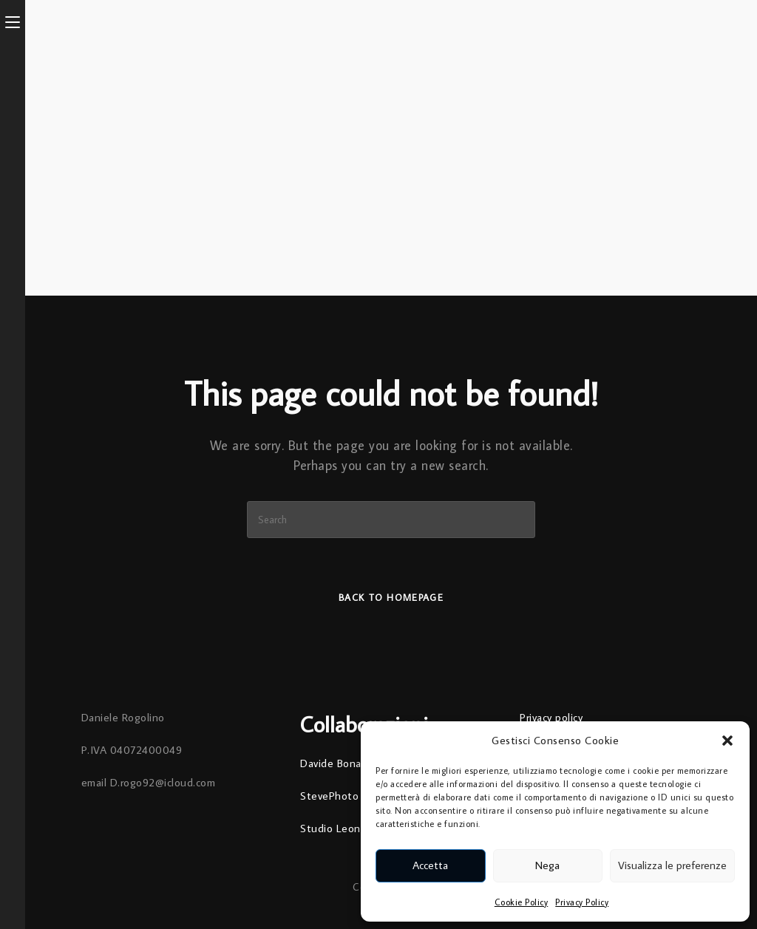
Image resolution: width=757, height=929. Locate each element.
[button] (727, 740)
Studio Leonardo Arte (353, 828)
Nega (547, 865)
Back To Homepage (391, 597)
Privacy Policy (581, 902)
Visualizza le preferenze (672, 865)
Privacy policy (551, 717)
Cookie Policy (522, 902)
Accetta (430, 865)
